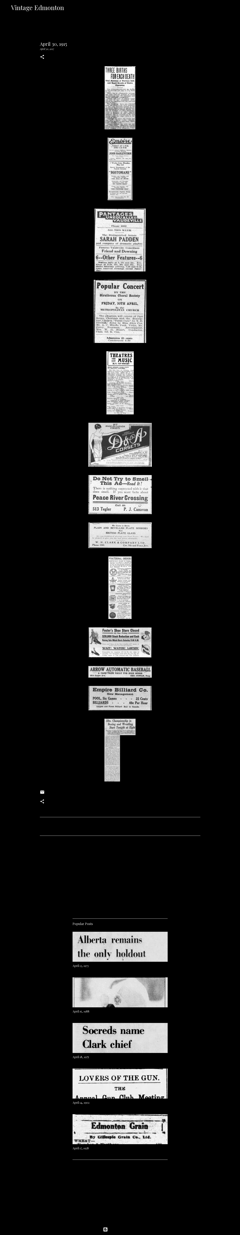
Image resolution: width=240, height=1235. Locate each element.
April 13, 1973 (81, 966)
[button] (42, 57)
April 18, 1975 (81, 1057)
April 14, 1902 (81, 1102)
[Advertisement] (120, 875)
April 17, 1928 (81, 1148)
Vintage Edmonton (37, 7)
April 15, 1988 (81, 1011)
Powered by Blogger (120, 1229)
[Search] (69, 7)
